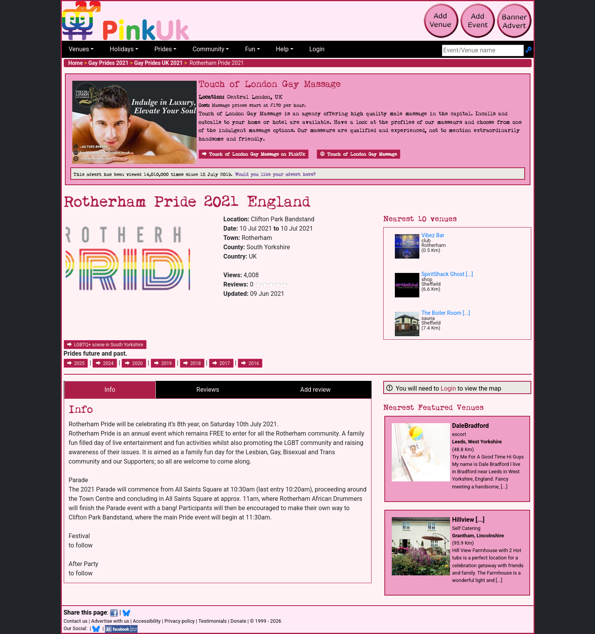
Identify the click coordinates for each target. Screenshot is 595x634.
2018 (192, 363)
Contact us (76, 621)
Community (208, 49)
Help (282, 49)
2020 (134, 363)
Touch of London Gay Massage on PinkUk (253, 154)
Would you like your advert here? (275, 174)
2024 (104, 363)
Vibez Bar (432, 235)
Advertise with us (110, 621)
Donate (238, 621)
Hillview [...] (468, 519)
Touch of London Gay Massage (358, 154)
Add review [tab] (315, 389)
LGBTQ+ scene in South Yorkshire (105, 344)
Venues (79, 49)
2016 (250, 363)
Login (317, 49)
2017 (221, 363)
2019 (163, 363)
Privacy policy (179, 621)
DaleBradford (470, 425)
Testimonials (212, 621)
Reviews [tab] (207, 389)
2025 (76, 363)
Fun (250, 49)
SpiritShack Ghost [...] (447, 274)
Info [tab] (110, 389)
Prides (163, 49)
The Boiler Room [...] (445, 313)
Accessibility (147, 621)
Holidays (122, 49)
